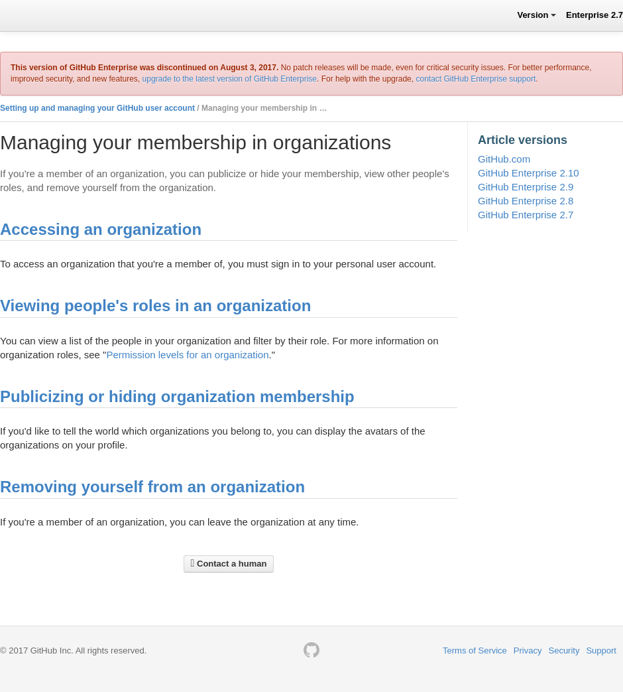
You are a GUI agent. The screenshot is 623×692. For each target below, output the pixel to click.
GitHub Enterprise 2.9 (525, 186)
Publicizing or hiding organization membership (177, 396)
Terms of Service (475, 651)
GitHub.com (504, 159)
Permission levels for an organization (187, 354)
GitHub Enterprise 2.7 (525, 214)
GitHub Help (36, 15)
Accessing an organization (100, 229)
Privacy (528, 651)
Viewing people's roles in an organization (155, 305)
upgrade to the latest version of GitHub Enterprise (229, 79)
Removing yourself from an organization (152, 487)
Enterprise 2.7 (594, 15)
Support (601, 651)
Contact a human (229, 563)
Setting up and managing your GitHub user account (97, 108)
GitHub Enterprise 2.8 (525, 200)
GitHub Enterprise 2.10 (528, 172)
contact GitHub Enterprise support (476, 79)
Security (563, 651)
